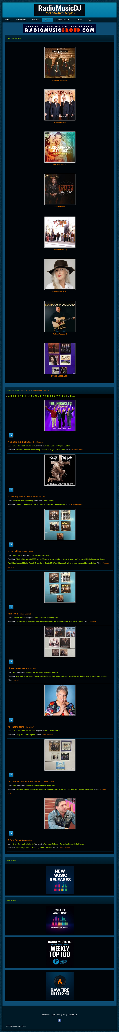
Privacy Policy (62, 1015)
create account (63, 20)
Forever (93, 621)
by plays (27, 390)
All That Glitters (16, 727)
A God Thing (14, 551)
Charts (35, 20)
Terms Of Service (48, 1015)
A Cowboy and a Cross (20, 496)
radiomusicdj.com (18, 1026)
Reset (72, 396)
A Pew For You (15, 840)
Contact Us (72, 1015)
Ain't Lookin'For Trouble (20, 781)
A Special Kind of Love (20, 442)
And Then (13, 613)
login (79, 20)
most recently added (41, 390)
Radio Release (77, 450)
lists (47, 20)
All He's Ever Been (17, 668)
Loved (16, 680)
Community (21, 20)
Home (7, 20)
